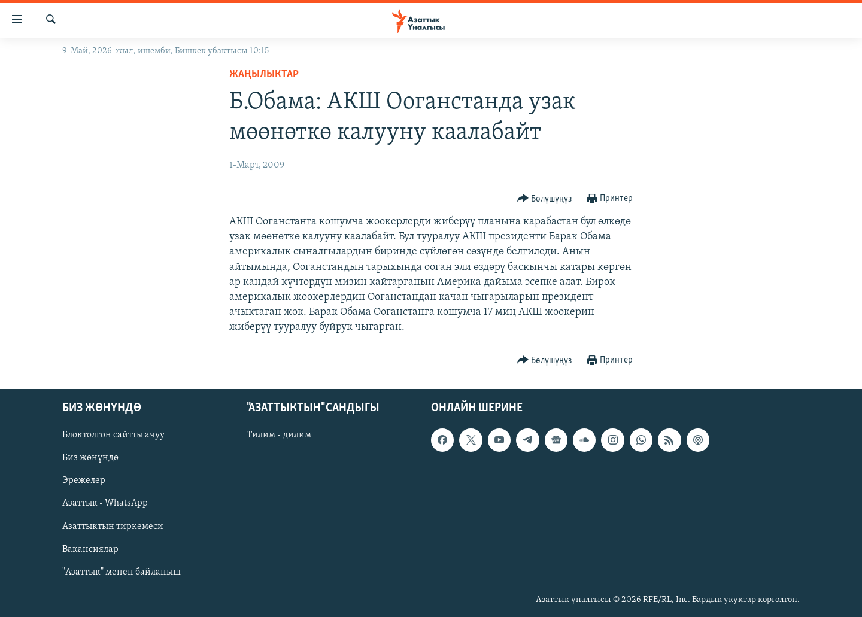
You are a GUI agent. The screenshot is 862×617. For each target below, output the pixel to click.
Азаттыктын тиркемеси (112, 526)
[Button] (544, 199)
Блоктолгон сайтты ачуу (113, 435)
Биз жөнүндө (90, 458)
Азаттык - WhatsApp (105, 503)
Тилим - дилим (279, 435)
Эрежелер (83, 480)
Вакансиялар (90, 549)
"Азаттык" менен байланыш (121, 571)
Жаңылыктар (264, 74)
